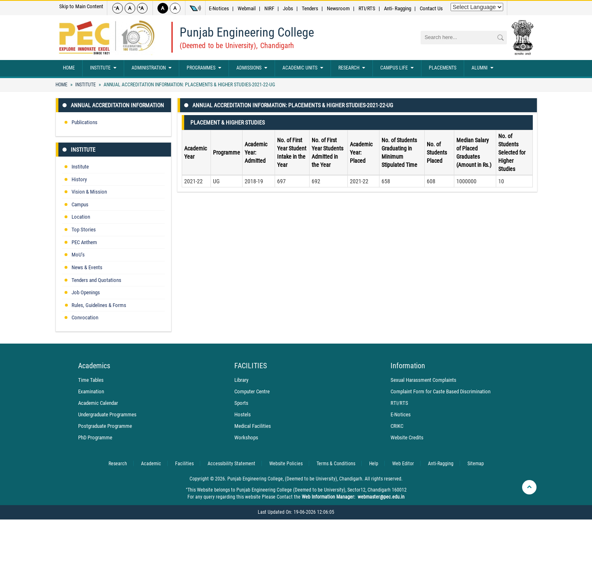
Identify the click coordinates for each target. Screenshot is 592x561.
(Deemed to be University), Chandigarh (237, 45)
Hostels (242, 414)
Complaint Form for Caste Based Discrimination (440, 391)
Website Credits (407, 437)
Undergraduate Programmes (107, 414)
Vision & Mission (89, 192)
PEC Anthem (84, 242)
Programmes (204, 68)
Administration (151, 68)
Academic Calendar (98, 403)
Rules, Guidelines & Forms (99, 305)
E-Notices (219, 8)
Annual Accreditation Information (117, 105)
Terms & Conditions (336, 463)
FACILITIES (250, 366)
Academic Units (302, 68)
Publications (84, 122)
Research (351, 68)
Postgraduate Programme (105, 426)
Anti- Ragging (397, 8)
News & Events (87, 267)
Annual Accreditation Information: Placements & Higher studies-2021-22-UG (188, 85)
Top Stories (84, 229)
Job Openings (86, 292)
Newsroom (338, 8)
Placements (442, 68)
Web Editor (403, 463)
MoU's (78, 255)
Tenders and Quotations (96, 280)
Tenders (310, 8)
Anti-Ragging (440, 463)
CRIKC (397, 426)
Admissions (251, 68)
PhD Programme (95, 437)
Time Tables (91, 380)
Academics (94, 366)
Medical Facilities (252, 426)
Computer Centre (252, 391)
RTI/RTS (366, 8)
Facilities (184, 463)
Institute (103, 68)
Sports (241, 403)
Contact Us (431, 8)
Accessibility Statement (231, 463)
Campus (80, 204)
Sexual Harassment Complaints (423, 380)
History (79, 179)
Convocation (85, 317)
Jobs (288, 8)
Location (81, 217)
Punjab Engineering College (247, 32)
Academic (151, 463)
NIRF (269, 8)
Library (241, 380)
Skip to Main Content (81, 6)
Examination (91, 391)
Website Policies (286, 463)
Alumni (482, 68)
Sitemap (475, 463)
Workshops (246, 437)
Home (69, 68)
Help (373, 463)
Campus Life (397, 68)
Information (408, 366)
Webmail (247, 8)
